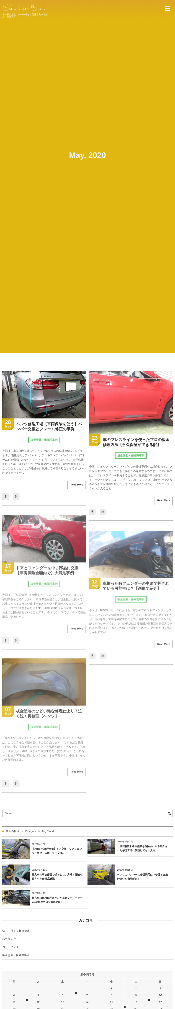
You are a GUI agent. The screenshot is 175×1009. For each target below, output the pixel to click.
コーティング (10, 947)
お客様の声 (9, 938)
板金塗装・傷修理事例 (44, 439)
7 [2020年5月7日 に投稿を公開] (87, 995)
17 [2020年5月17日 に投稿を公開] (160, 1002)
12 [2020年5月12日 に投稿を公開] (38, 1002)
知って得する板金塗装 (16, 930)
